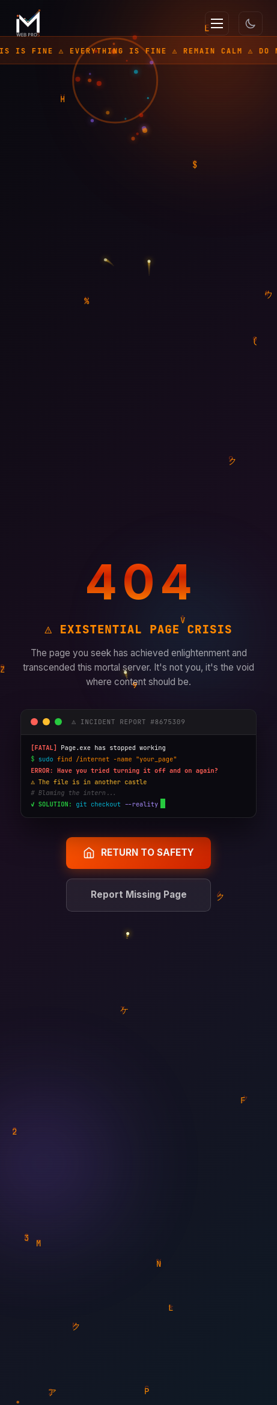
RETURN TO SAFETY (138, 853)
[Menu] (217, 23)
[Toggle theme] (251, 23)
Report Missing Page (139, 894)
